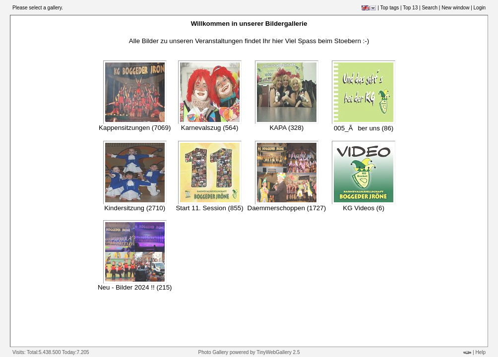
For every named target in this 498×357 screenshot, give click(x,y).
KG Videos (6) (363, 208)
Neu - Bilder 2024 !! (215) (135, 287)
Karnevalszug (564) (210, 127)
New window (455, 7)
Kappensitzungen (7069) (135, 127)
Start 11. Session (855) (209, 208)
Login (480, 7)
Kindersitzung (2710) (134, 208)
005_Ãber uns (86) (363, 128)
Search (429, 7)
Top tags (389, 7)
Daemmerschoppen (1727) (287, 208)
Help (480, 352)
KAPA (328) (286, 127)
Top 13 (410, 7)
